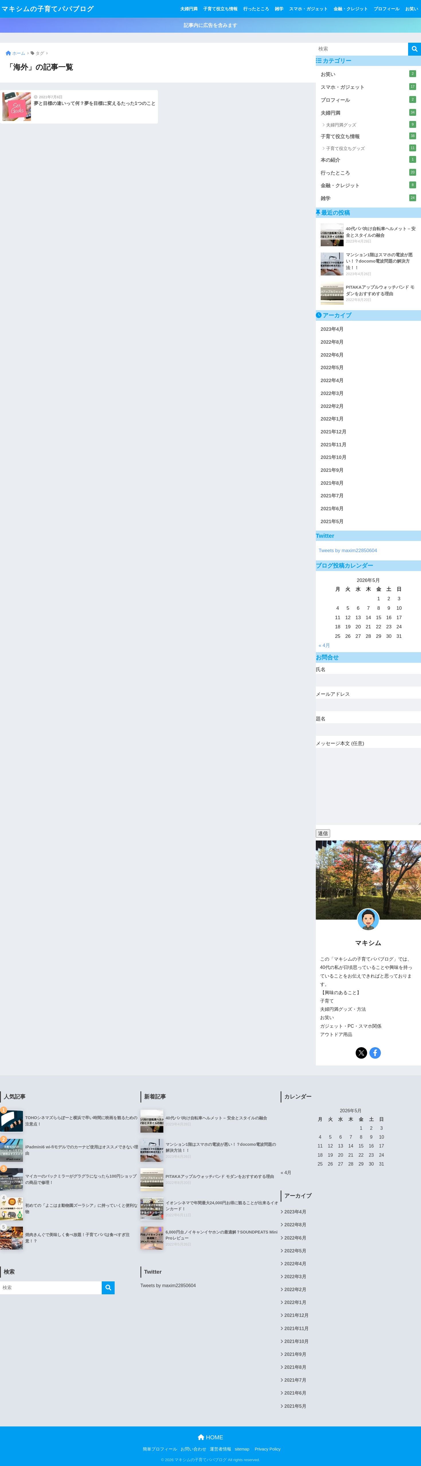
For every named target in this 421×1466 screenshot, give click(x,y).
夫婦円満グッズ (371, 124)
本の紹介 (368, 159)
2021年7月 (332, 496)
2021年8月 (332, 483)
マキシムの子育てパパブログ (47, 9)
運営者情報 (220, 1449)
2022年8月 (332, 342)
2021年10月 (333, 457)
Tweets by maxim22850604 (348, 550)
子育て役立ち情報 (220, 8)
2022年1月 (332, 419)
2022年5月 (332, 367)
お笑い (411, 8)
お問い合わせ (193, 1449)
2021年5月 (332, 521)
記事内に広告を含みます (210, 25)
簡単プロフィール (160, 1449)
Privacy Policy (268, 1449)
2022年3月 (332, 393)
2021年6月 (332, 508)
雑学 (279, 8)
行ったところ (256, 8)
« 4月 (324, 645)
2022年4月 (332, 380)
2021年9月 (332, 470)
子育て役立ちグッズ (371, 147)
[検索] (414, 49)
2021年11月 (333, 444)
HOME (210, 1437)
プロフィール (387, 8)
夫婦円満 (188, 8)
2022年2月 (332, 406)
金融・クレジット (351, 8)
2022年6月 (332, 355)
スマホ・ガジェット (308, 8)
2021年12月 (333, 432)
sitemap (242, 1449)
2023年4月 (332, 329)
